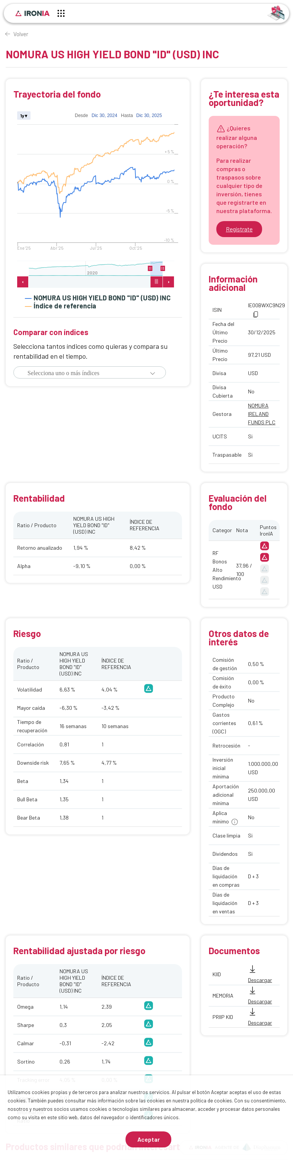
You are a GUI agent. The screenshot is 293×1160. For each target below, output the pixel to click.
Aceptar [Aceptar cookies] (148, 1139)
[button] (152, 373)
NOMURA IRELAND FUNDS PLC (261, 413)
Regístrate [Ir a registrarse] (239, 229)
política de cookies (211, 1100)
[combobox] (78, 373)
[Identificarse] (276, 12)
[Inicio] (32, 13)
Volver (20, 33)
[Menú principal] (61, 14)
